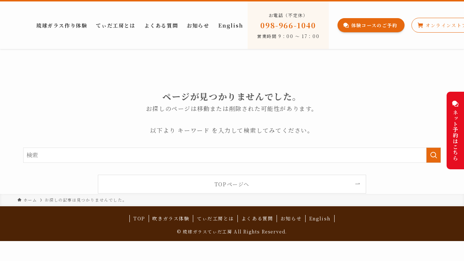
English (320, 218)
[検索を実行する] (433, 155)
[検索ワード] (232, 155)
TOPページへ (232, 184)
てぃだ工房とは (215, 218)
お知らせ (291, 218)
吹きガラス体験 (170, 218)
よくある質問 (257, 218)
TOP (139, 218)
